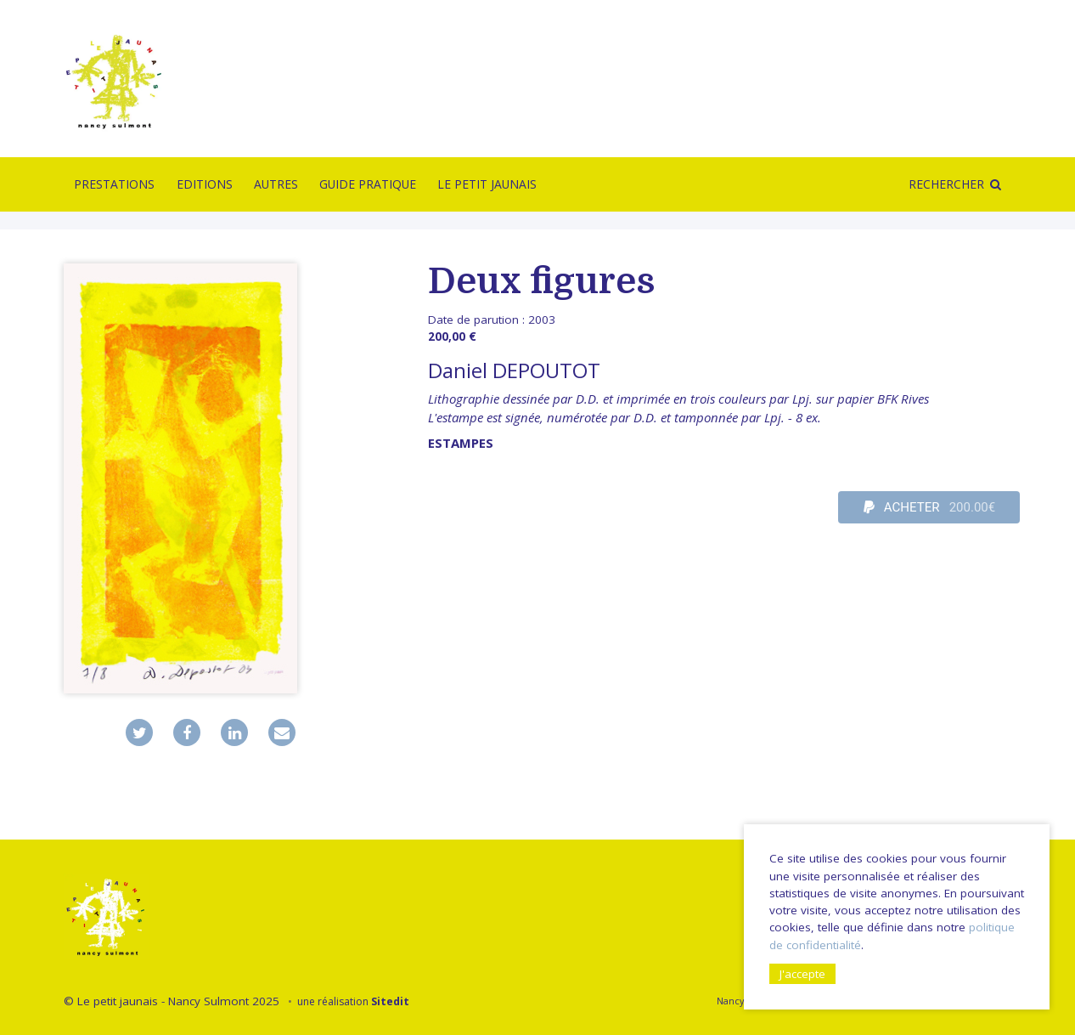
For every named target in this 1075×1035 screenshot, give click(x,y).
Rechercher (946, 184)
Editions (205, 184)
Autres (276, 184)
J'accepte (802, 973)
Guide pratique (367, 184)
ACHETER (930, 507)
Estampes (460, 442)
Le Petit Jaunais (487, 184)
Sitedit (390, 1001)
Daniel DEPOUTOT (514, 370)
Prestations (114, 184)
